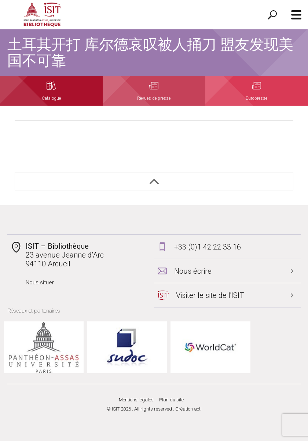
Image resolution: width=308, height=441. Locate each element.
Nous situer (40, 282)
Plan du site (171, 399)
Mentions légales (136, 399)
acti (198, 409)
